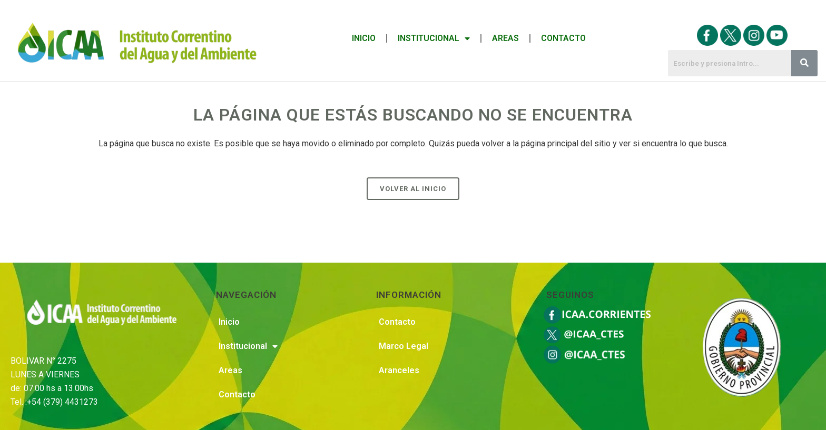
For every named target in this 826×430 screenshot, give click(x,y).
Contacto (563, 38)
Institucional (434, 38)
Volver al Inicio (413, 189)
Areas (505, 38)
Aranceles (399, 370)
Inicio (364, 38)
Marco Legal (403, 346)
